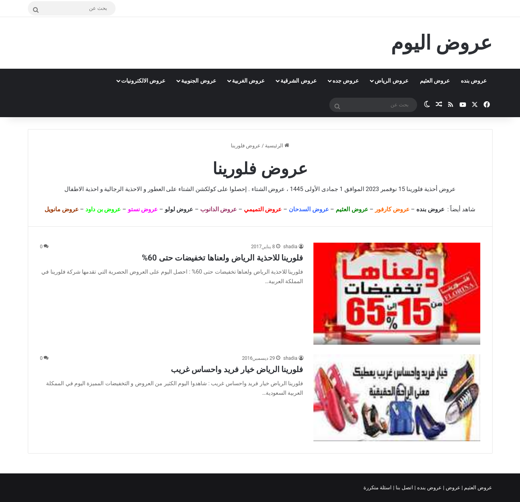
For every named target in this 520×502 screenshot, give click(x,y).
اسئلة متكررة (378, 487)
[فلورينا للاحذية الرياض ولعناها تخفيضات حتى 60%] (396, 294)
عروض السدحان (309, 209)
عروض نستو (143, 209)
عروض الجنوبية (198, 80)
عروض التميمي (263, 209)
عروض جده (345, 80)
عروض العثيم (435, 80)
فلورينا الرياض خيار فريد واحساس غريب (237, 369)
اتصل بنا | (404, 487)
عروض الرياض (391, 80)
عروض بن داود (103, 209)
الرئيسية (277, 146)
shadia (290, 246)
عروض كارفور (392, 209)
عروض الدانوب (218, 209)
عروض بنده (474, 80)
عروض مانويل (61, 209)
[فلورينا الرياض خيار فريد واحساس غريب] (396, 397)
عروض (452, 487)
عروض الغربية (248, 80)
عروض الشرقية (298, 80)
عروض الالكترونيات (143, 80)
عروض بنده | (428, 487)
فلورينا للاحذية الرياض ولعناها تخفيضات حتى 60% (222, 258)
